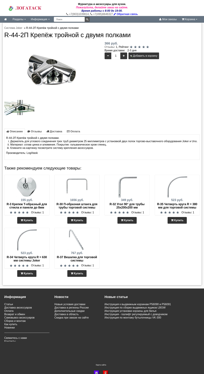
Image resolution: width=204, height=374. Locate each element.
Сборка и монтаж (15, 321)
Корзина (189, 19)
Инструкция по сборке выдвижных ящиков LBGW (135, 307)
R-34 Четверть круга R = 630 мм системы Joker (27, 259)
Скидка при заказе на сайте (71, 317)
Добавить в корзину (143, 55)
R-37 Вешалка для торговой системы (77, 259)
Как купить (10, 324)
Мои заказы (168, 19)
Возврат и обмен (14, 314)
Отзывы (109, 47)
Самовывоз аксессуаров (19, 317)
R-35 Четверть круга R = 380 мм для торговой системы (177, 205)
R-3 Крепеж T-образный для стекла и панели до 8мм (27, 205)
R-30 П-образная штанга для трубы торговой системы (76, 205)
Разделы (19, 19)
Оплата (73, 131)
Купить (27, 220)
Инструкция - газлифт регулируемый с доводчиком (136, 314)
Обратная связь (126, 14)
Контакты (10, 341)
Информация (40, 19)
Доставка (54, 131)
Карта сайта (101, 353)
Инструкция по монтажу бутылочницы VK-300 (133, 317)
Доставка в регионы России (71, 307)
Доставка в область (66, 314)
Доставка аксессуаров (18, 307)
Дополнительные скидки (69, 311)
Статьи (8, 304)
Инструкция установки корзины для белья (130, 311)
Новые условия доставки (69, 304)
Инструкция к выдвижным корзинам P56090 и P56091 (138, 304)
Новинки (9, 327)
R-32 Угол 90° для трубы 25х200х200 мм (127, 205)
